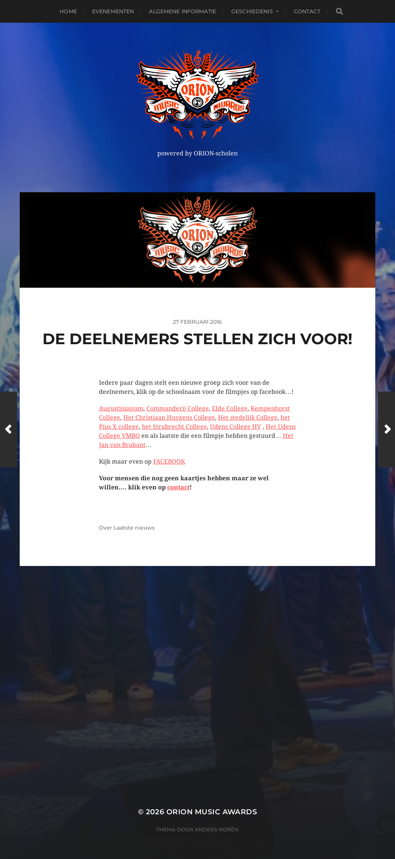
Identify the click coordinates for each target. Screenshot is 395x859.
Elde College (230, 408)
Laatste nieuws (134, 527)
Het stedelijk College (247, 417)
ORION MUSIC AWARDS (211, 811)
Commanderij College (177, 408)
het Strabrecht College (174, 426)
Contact (307, 11)
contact (178, 487)
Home (68, 11)
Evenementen (113, 11)
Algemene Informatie (182, 11)
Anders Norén (216, 829)
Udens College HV (235, 426)
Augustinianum (121, 408)
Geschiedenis (252, 11)
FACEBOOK (169, 461)
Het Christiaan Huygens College (169, 417)
